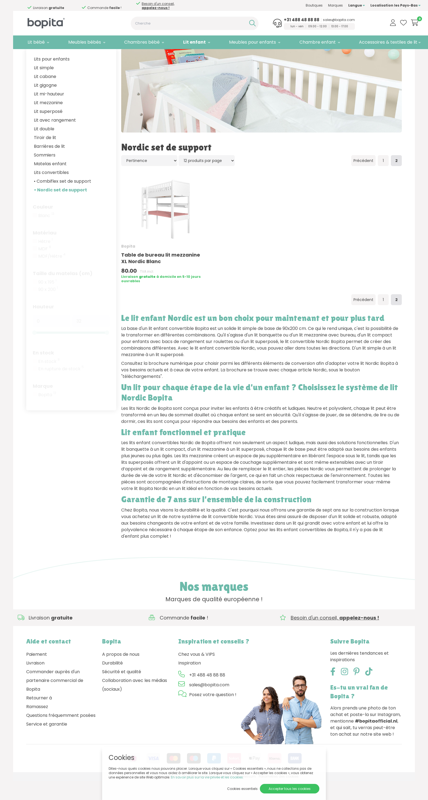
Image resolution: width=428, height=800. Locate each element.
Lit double (44, 148)
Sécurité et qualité (121, 691)
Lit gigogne (45, 104)
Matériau (45, 251)
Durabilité (112, 682)
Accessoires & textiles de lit (369, 42)
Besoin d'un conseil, (62, 5)
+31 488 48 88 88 (285, 20)
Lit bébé (34, 42)
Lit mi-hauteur (49, 113)
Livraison (35, 682)
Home (31, 56)
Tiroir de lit (45, 157)
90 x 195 (47, 301)
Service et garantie (46, 743)
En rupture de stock (61, 388)
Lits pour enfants (52, 78)
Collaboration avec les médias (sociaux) (134, 703)
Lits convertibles (51, 191)
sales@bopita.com (323, 20)
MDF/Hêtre (52, 275)
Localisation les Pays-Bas (377, 5)
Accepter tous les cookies (290, 788)
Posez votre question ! (212, 714)
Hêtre (45, 260)
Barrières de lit (49, 165)
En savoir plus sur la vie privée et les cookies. (207, 777)
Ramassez (37, 726)
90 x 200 (48, 308)
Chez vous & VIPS (196, 673)
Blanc (46, 234)
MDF (44, 268)
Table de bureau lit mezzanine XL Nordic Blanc (160, 277)
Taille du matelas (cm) (63, 292)
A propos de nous (120, 673)
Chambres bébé (135, 42)
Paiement (36, 673)
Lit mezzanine (48, 122)
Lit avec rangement (55, 139)
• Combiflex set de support (62, 200)
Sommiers (44, 174)
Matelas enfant (50, 183)
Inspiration (189, 682)
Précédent (363, 179)
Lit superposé (48, 130)
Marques (316, 5)
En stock (43, 371)
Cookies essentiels (242, 788)
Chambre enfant (301, 42)
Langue (337, 5)
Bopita (47, 414)
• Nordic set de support (60, 209)
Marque (43, 405)
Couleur (43, 225)
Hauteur (43, 325)
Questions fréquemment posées (61, 734)
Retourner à (39, 717)
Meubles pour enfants (239, 42)
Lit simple (44, 87)
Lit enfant (184, 42)
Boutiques (295, 5)
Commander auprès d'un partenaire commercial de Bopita (54, 699)
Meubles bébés (80, 42)
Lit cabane (45, 95)
